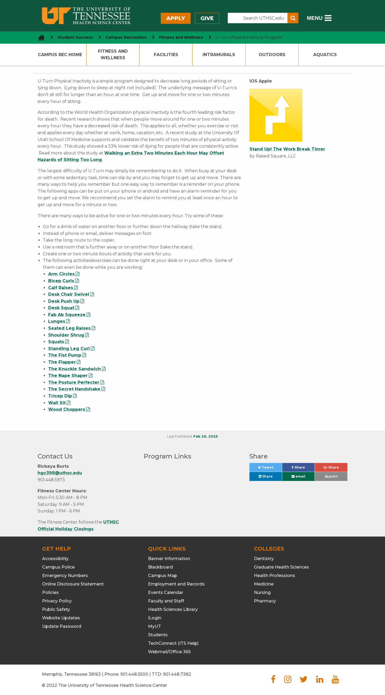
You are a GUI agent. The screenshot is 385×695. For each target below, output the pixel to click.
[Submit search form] (293, 18)
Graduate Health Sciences (281, 567)
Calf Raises (60, 287)
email (298, 476)
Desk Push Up (63, 301)
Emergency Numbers (65, 575)
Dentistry (264, 558)
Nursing (262, 592)
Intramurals (219, 54)
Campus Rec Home (60, 54)
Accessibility (55, 558)
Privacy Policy (57, 600)
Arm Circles (61, 273)
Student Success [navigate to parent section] (75, 37)
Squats (56, 341)
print (331, 476)
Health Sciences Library (173, 609)
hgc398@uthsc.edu (60, 472)
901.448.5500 (134, 674)
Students (158, 634)
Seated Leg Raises (69, 328)
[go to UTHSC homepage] (39, 37)
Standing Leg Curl (69, 348)
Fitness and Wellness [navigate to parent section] (181, 37)
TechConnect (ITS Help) (173, 643)
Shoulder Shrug (66, 335)
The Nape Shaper (68, 375)
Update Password (61, 626)
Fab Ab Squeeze (67, 314)
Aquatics (325, 54)
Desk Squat (61, 307)
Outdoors (272, 54)
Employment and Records (176, 584)
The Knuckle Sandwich (74, 368)
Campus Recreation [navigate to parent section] (126, 37)
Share (303, 468)
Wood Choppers (66, 409)
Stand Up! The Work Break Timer (287, 149)
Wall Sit (57, 402)
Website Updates (61, 617)
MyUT (154, 626)
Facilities (166, 54)
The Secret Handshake (74, 389)
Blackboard (160, 567)
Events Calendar (165, 592)
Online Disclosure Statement (73, 584)
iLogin (154, 617)
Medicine (264, 584)
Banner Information (169, 558)
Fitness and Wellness (113, 55)
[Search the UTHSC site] (258, 18)
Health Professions (274, 575)
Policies (50, 592)
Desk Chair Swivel (68, 294)
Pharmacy (265, 600)
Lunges (56, 321)
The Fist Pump (64, 355)
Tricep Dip (60, 395)
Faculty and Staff (166, 600)
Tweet (270, 468)
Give (207, 18)
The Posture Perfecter (73, 382)
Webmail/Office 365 (169, 651)
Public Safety (56, 609)
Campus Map (162, 575)
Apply (175, 18)
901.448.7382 (177, 674)
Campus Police (58, 567)
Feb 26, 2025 (205, 436)
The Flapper (62, 362)
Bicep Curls (61, 280)
